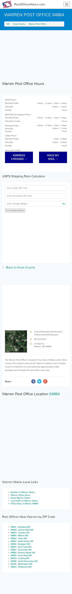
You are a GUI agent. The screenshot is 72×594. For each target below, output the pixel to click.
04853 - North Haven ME (22, 541)
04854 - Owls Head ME (21, 555)
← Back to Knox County (18, 267)
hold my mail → (53, 157)
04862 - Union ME (19, 538)
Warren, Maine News (20, 495)
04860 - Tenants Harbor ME (23, 552)
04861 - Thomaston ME (21, 549)
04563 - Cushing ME (20, 558)
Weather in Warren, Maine (23, 492)
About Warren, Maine (20, 498)
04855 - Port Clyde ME (21, 547)
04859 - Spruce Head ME (22, 529)
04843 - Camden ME (20, 532)
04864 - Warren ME (19, 535)
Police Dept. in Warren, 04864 (24, 503)
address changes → (19, 157)
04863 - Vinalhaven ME (21, 567)
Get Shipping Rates (15, 210)
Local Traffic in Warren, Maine (24, 500)
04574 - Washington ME (21, 564)
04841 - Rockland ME (20, 527)
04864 (54, 394)
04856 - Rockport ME (20, 544)
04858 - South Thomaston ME (24, 561)
